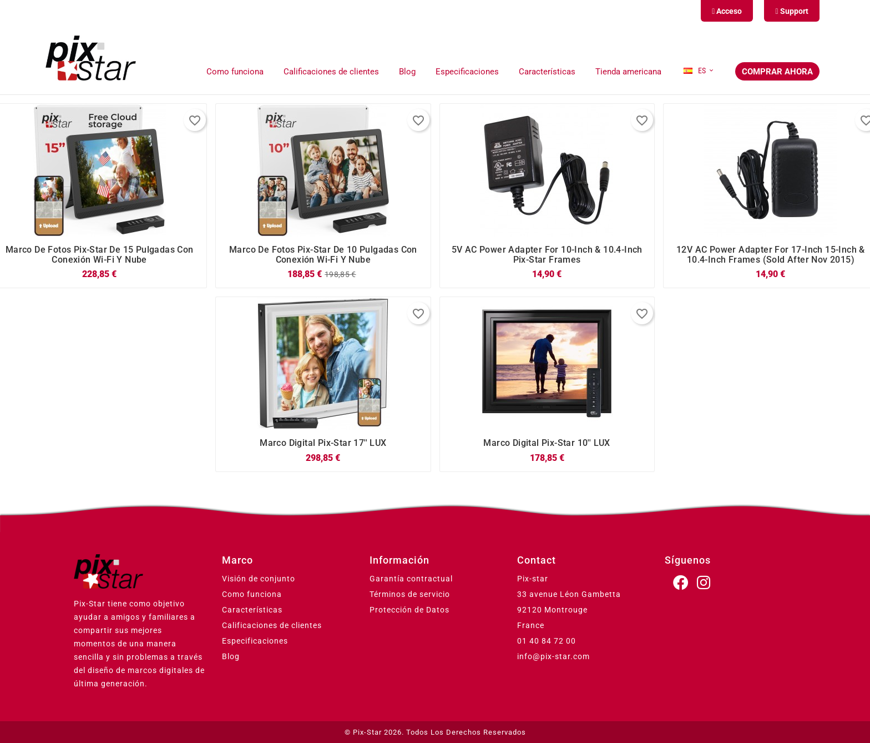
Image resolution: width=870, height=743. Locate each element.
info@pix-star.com (553, 656)
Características (252, 609)
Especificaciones (255, 640)
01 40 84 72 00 (546, 640)
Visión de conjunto (258, 578)
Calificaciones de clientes (272, 625)
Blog (231, 656)
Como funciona (252, 594)
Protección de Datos (409, 609)
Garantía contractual (411, 578)
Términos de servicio (410, 594)
